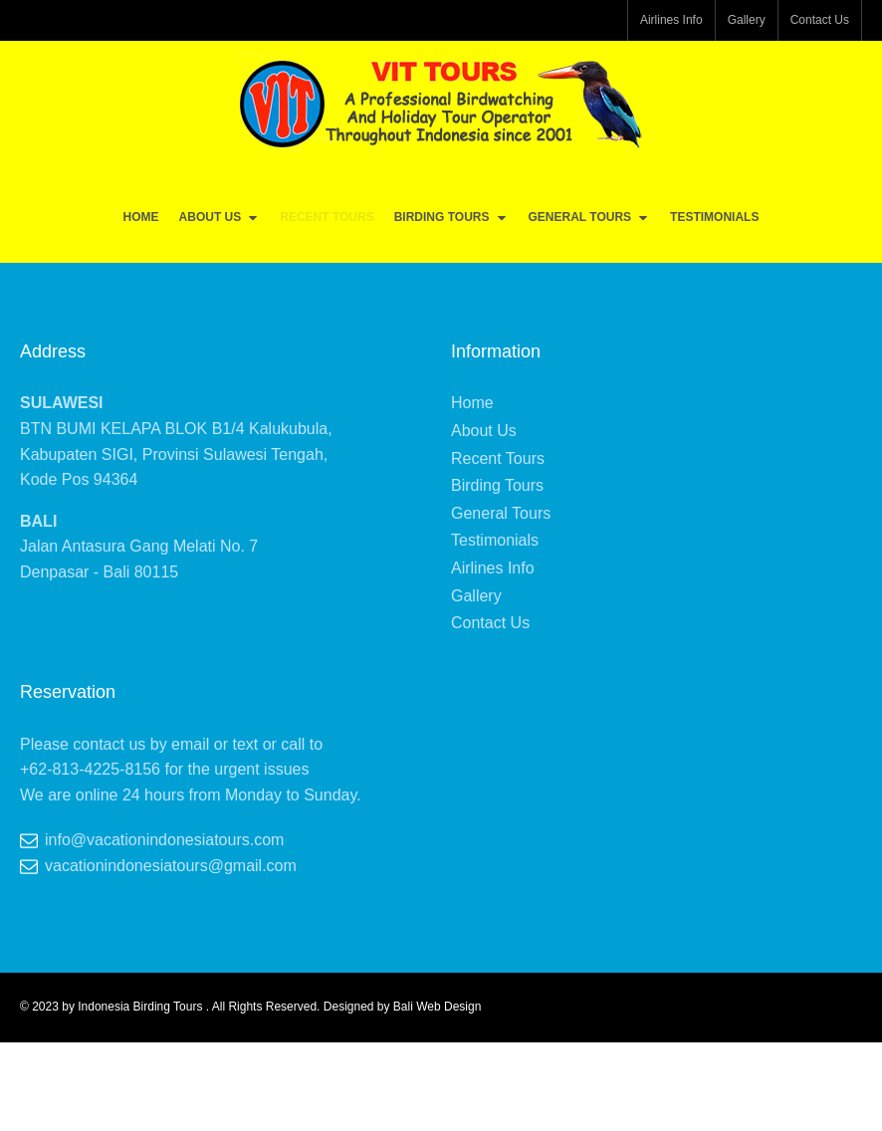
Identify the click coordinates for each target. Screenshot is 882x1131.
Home (141, 217)
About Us (220, 217)
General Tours (590, 217)
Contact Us (819, 20)
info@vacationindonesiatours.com (164, 839)
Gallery (747, 20)
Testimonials (714, 217)
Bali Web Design (437, 1007)
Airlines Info (671, 20)
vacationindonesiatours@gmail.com (171, 865)
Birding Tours (451, 217)
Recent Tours (326, 217)
